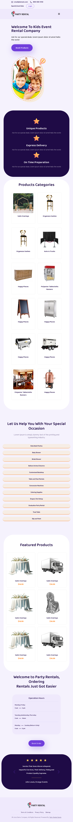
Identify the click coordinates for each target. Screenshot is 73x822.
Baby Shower (36, 452)
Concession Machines (36, 486)
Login (30, 6)
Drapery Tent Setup (36, 499)
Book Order (36, 743)
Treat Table (36, 512)
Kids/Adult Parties (36, 446)
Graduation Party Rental (36, 505)
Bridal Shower (36, 459)
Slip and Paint (36, 519)
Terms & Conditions (27, 812)
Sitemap (48, 812)
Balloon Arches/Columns (36, 466)
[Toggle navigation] (59, 14)
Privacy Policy (39, 812)
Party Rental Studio (55, 817)
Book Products (22, 47)
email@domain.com (21, 2)
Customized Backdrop (36, 472)
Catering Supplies (36, 492)
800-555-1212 (38, 2)
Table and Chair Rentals (36, 479)
